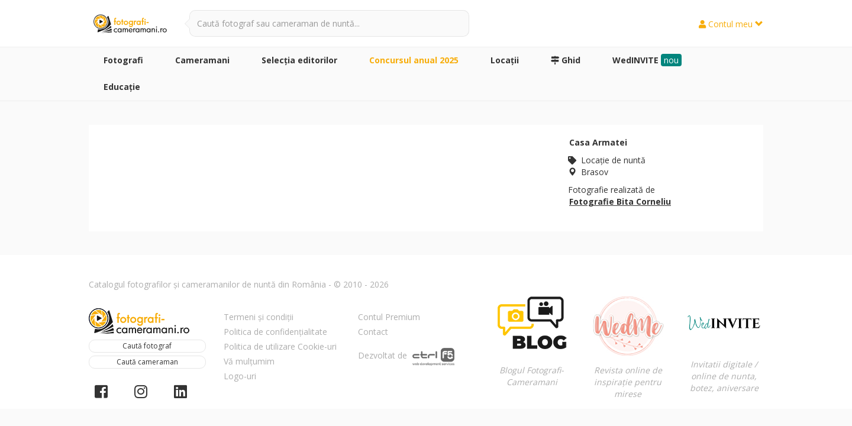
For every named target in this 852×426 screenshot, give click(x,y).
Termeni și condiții (258, 316)
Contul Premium (389, 316)
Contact (373, 331)
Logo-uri (240, 376)
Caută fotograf (147, 346)
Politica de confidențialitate (275, 331)
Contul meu (731, 24)
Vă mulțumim (249, 361)
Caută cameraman (147, 362)
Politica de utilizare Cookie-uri (280, 346)
